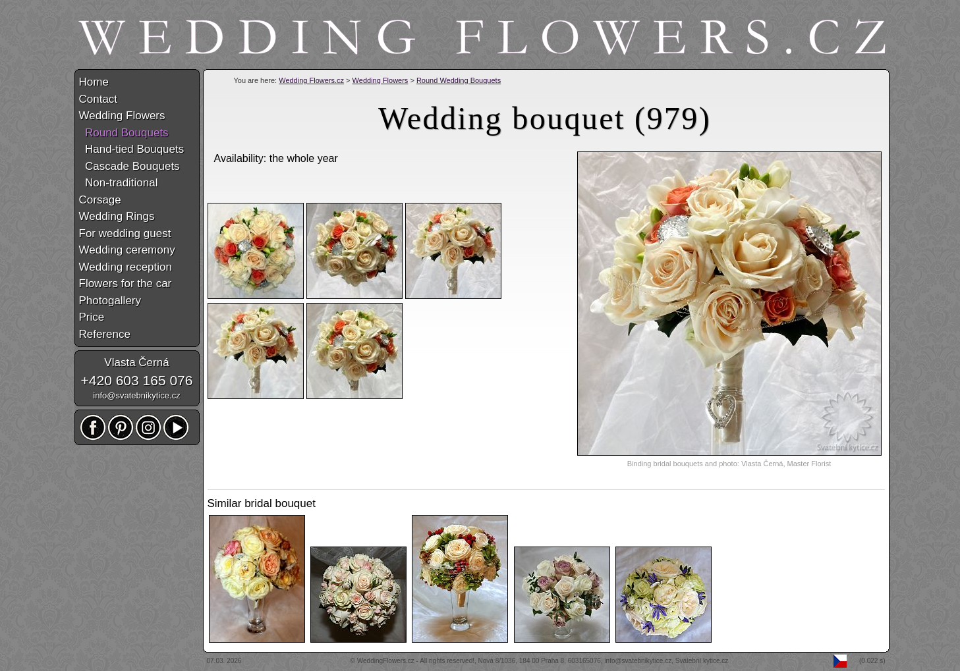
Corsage (100, 200)
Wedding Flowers (381, 80)
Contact (98, 99)
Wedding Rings (117, 216)
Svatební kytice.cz (702, 660)
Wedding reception (125, 267)
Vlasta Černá (136, 362)
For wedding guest (125, 233)
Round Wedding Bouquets (458, 80)
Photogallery (110, 300)
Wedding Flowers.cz (311, 80)
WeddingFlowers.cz (385, 660)
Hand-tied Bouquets (131, 149)
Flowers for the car (125, 283)
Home (94, 82)
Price (92, 317)
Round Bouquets (124, 132)
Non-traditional (118, 182)
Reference (104, 334)
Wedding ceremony (127, 250)
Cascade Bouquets (129, 166)
